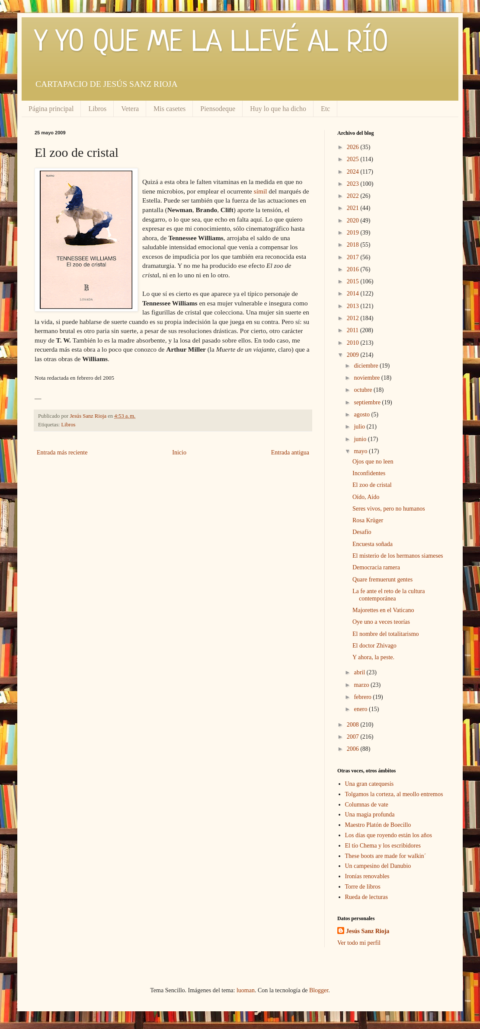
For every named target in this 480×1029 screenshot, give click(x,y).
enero (361, 709)
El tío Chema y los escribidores (383, 845)
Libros (97, 108)
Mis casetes (170, 108)
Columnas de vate (366, 804)
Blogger (318, 990)
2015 (354, 281)
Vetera (130, 108)
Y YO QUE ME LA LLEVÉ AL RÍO (211, 43)
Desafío (361, 532)
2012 (354, 318)
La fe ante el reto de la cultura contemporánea (388, 595)
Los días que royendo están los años (388, 835)
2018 (354, 244)
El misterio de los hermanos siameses (397, 556)
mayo (361, 451)
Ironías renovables (367, 876)
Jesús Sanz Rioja (367, 931)
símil (260, 191)
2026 (354, 147)
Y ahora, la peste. (373, 657)
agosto (362, 414)
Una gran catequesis (369, 784)
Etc (325, 108)
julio (360, 426)
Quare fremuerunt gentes (382, 579)
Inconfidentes (368, 473)
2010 (354, 343)
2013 (354, 306)
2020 (354, 220)
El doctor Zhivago (374, 645)
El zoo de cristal (372, 485)
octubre (363, 390)
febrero (363, 697)
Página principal (51, 108)
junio (361, 439)
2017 (354, 257)
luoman (246, 990)
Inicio (179, 452)
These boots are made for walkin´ (385, 856)
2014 (354, 293)
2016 (354, 269)
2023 (354, 184)
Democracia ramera (376, 567)
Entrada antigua (290, 452)
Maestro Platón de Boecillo (378, 825)
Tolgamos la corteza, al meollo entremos (394, 794)
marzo (362, 685)
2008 (354, 724)
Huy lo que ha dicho (278, 108)
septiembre (368, 402)
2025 (354, 159)
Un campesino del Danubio (378, 866)
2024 (354, 171)
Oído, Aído (365, 497)
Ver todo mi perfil (359, 943)
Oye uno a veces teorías (381, 622)
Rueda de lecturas (366, 897)
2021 (354, 208)
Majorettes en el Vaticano (383, 610)
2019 (354, 232)
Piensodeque (217, 108)
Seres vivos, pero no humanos (388, 508)
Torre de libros (363, 886)
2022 (354, 196)
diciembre (366, 365)
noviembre (367, 378)
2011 (353, 330)
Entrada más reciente (62, 452)
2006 (354, 749)
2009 (354, 355)
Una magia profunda (370, 814)
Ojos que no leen (372, 461)
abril (360, 672)
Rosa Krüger (367, 520)
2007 (354, 737)
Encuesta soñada (372, 544)
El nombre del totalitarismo (385, 634)
